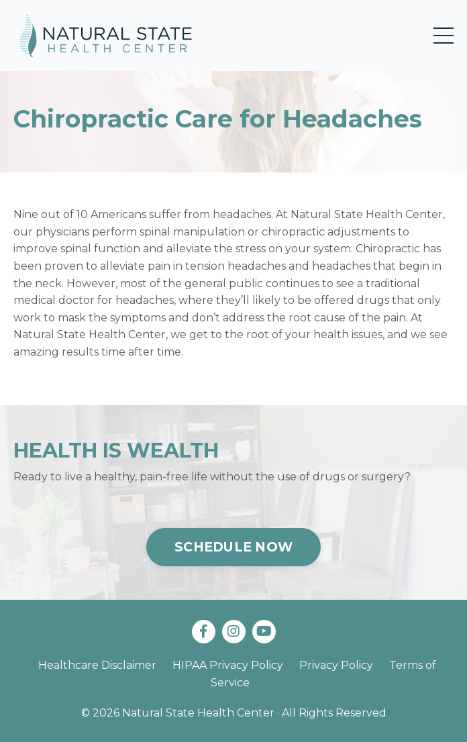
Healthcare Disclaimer (97, 665)
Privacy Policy (336, 665)
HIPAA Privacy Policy (227, 665)
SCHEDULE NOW (233, 547)
